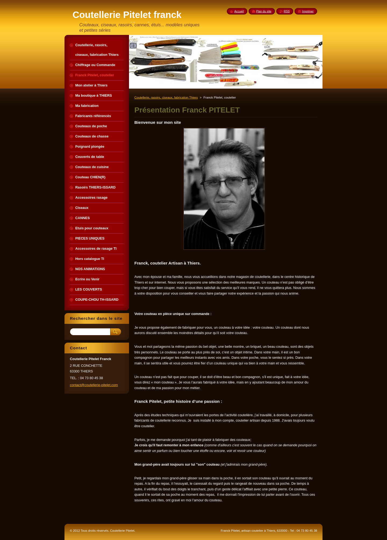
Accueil (239, 11)
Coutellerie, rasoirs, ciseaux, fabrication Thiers (166, 97)
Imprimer (308, 11)
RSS (287, 11)
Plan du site (263, 11)
